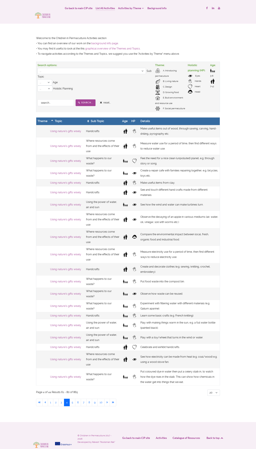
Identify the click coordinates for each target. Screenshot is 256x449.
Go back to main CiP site (136, 430)
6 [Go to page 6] (78, 395)
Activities (161, 430)
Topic (56, 114)
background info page (104, 36)
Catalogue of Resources (186, 430)
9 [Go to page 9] (95, 395)
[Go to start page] (39, 395)
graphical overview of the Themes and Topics (112, 41)
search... (86, 95)
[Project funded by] (63, 429)
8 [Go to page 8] (89, 395)
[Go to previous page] (45, 395)
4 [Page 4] (67, 395)
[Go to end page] (113, 395)
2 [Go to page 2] (55, 395)
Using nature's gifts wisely (65, 123)
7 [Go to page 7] (83, 395)
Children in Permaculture (92, 428)
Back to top (215, 430)
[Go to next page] (107, 395)
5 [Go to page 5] (72, 395)
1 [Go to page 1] (50, 395)
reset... (105, 95)
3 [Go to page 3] (61, 395)
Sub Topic (95, 114)
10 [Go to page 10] (101, 395)
